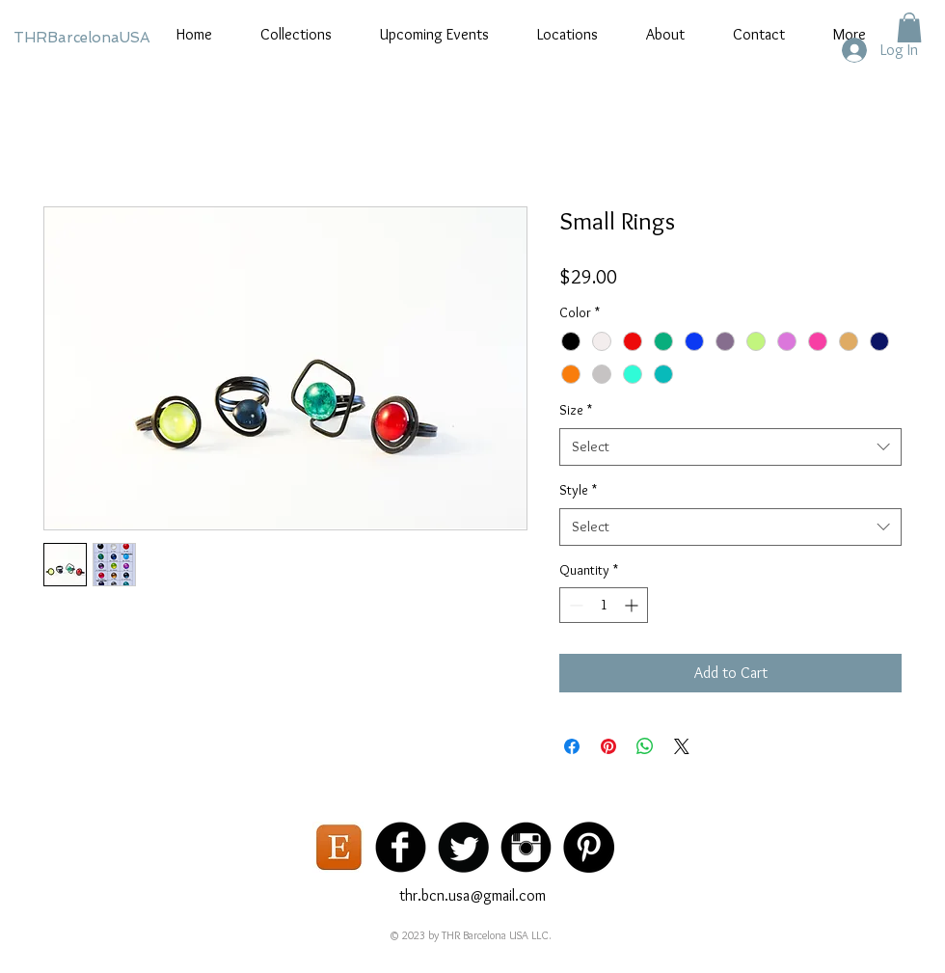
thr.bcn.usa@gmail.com (472, 895)
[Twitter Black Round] (463, 847)
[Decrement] (574, 605)
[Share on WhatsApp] (645, 746)
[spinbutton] (603, 605)
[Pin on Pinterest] (608, 746)
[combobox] (730, 447)
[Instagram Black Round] (526, 847)
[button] (909, 27)
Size (575, 410)
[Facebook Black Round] (400, 847)
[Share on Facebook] (571, 746)
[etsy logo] (338, 847)
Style (578, 490)
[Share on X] (681, 746)
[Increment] (633, 605)
